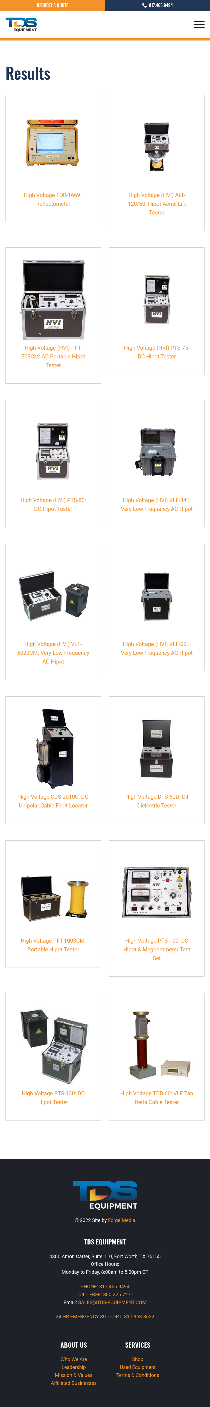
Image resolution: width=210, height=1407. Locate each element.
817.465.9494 (157, 5)
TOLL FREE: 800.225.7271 (105, 1294)
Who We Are (73, 1359)
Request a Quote (52, 5)
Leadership (74, 1367)
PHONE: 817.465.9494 (104, 1286)
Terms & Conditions (137, 1375)
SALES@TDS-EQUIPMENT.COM (112, 1302)
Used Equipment (138, 1367)
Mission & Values (73, 1375)
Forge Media (121, 1220)
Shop (137, 1359)
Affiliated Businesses (74, 1383)
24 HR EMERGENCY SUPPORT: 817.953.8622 (105, 1316)
